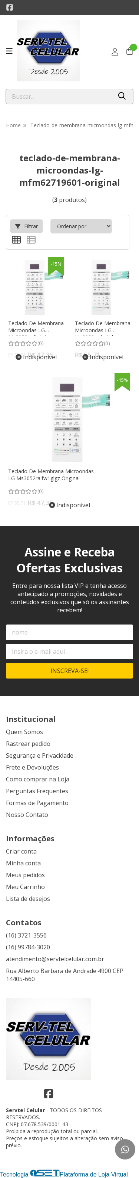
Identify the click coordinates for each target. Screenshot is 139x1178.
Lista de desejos (28, 899)
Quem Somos (24, 732)
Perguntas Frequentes (37, 791)
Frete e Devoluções (32, 767)
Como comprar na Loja (37, 779)
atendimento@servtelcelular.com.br (55, 959)
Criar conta (21, 851)
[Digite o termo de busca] (59, 96)
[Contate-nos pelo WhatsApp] (125, 1149)
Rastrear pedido (28, 744)
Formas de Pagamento (37, 803)
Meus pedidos (25, 875)
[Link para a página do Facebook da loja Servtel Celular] (9, 7)
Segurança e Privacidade (39, 755)
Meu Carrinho (25, 887)
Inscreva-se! (69, 671)
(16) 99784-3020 (28, 947)
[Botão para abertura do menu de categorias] (9, 51)
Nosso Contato (27, 815)
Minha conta (23, 863)
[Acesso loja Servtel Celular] (115, 51)
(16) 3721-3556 (26, 935)
